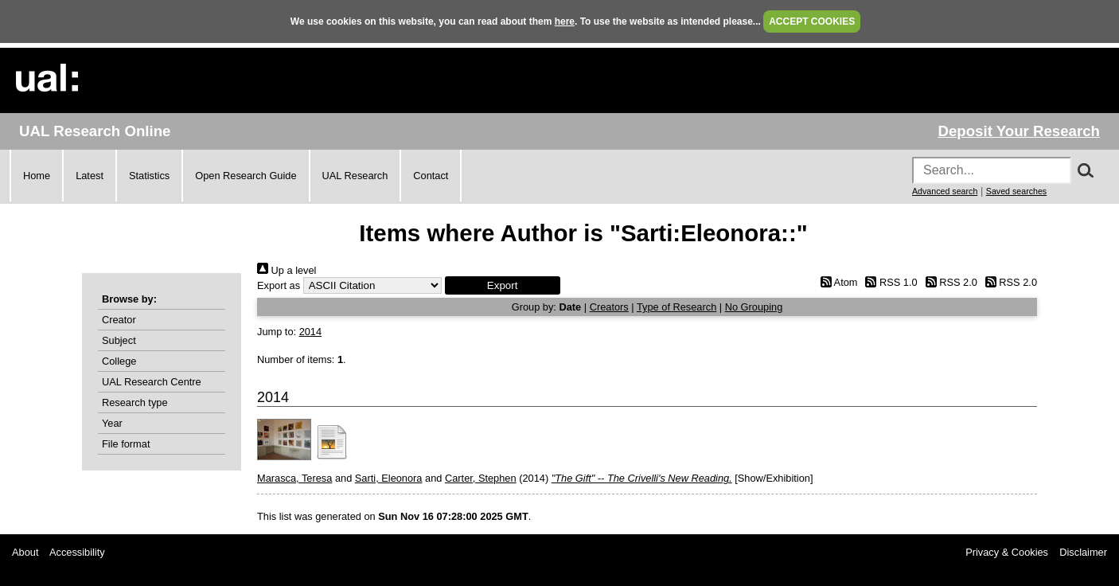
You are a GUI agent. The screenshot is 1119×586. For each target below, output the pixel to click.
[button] (502, 285)
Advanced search (944, 191)
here (565, 21)
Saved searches (1016, 191)
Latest (89, 176)
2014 (310, 332)
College (119, 361)
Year (112, 423)
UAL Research (355, 176)
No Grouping (754, 307)
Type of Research (676, 307)
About (25, 552)
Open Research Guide (245, 176)
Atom (836, 282)
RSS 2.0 (948, 282)
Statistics (149, 176)
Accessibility (77, 552)
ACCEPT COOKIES (812, 21)
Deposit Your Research (1019, 131)
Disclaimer (1083, 552)
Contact (430, 176)
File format (126, 444)
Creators (609, 307)
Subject (119, 340)
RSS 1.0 (889, 282)
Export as (278, 285)
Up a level (286, 270)
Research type (135, 402)
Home (36, 176)
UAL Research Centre (151, 382)
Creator (119, 320)
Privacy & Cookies (1006, 552)
